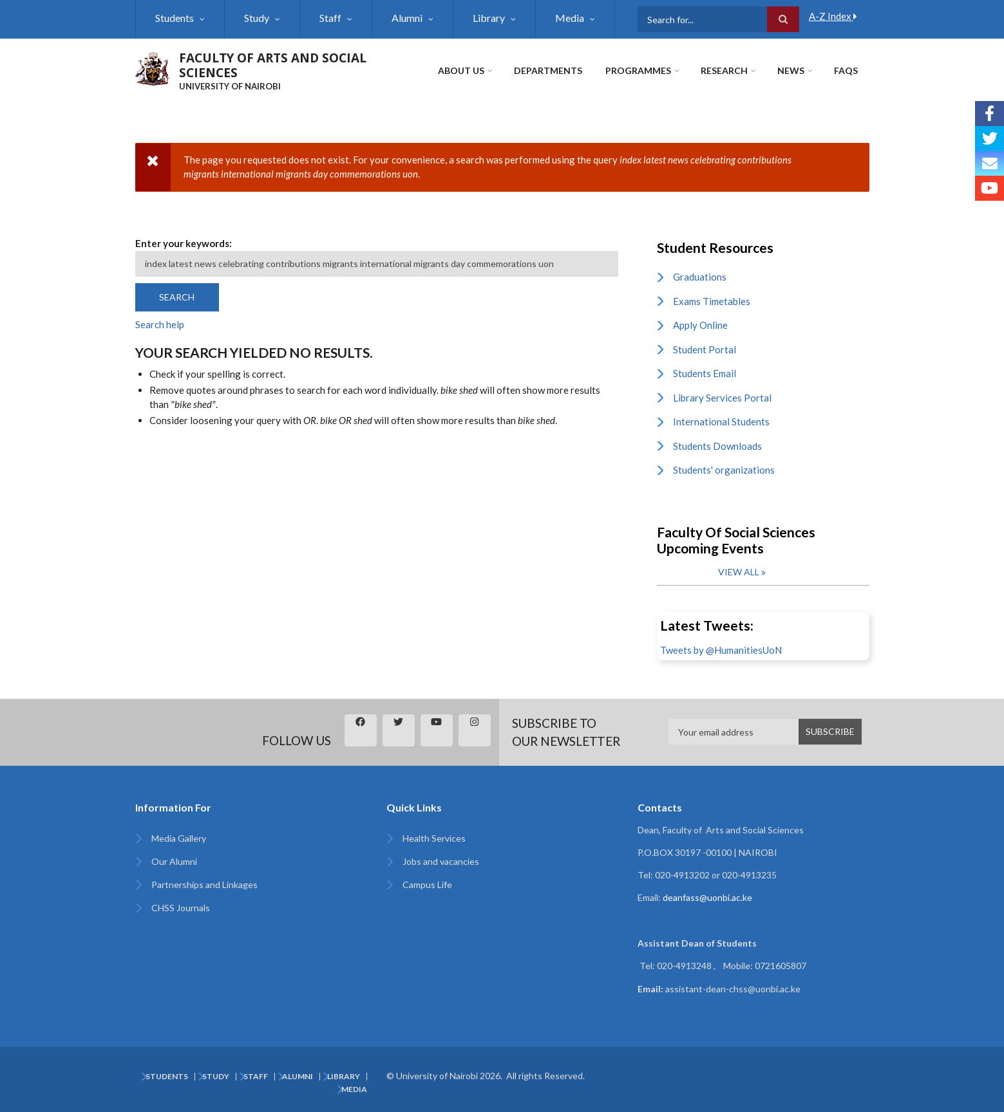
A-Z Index (833, 16)
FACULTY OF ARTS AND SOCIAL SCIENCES (272, 65)
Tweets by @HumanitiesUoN (721, 650)
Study (256, 18)
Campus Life (427, 884)
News (790, 70)
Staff (330, 18)
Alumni (407, 18)
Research (724, 70)
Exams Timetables (711, 301)
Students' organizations (724, 470)
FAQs (846, 70)
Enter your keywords (182, 243)
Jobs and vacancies (441, 861)
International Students (721, 421)
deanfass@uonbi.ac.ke (707, 897)
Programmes (638, 70)
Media (569, 18)
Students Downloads (717, 446)
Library (489, 18)
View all (738, 571)
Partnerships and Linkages (204, 884)
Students (174, 18)
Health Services (434, 838)
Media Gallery (178, 838)
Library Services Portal (722, 397)
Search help (159, 324)
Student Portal (704, 349)
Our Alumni (174, 861)
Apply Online (700, 325)
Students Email (704, 373)
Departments (548, 70)
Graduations (699, 277)
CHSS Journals (180, 907)
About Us (461, 70)
